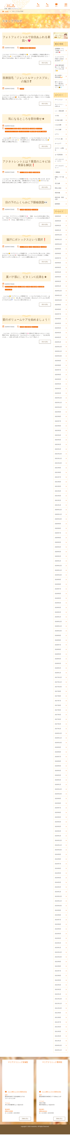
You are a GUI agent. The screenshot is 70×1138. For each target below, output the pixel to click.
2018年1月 (58, 675)
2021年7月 (58, 478)
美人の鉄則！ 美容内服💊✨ (59, 76)
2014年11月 (58, 848)
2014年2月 (58, 890)
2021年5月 (58, 488)
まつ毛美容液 (59, 155)
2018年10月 (58, 633)
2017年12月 (58, 679)
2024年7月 (58, 315)
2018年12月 (58, 623)
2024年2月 (58, 338)
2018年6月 (58, 651)
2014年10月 (58, 852)
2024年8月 (58, 310)
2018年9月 (58, 637)
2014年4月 (58, 880)
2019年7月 (58, 590)
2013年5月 (58, 932)
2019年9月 (58, 581)
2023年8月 (58, 366)
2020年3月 (58, 553)
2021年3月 (58, 497)
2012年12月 (58, 955)
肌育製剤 (57, 204)
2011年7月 (58, 1025)
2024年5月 (58, 324)
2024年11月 (58, 296)
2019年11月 (58, 572)
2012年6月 (58, 979)
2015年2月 (58, 834)
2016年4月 (58, 773)
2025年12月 (58, 235)
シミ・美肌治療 (24, 47)
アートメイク (59, 100)
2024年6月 (58, 319)
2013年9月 (58, 913)
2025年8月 (58, 254)
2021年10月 (58, 464)
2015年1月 (58, 838)
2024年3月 (58, 333)
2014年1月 (58, 894)
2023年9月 (58, 361)
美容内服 (57, 193)
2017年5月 (58, 712)
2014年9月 (58, 857)
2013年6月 (58, 927)
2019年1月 (58, 618)
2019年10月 (58, 576)
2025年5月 (58, 268)
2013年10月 (58, 908)
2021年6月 (58, 483)
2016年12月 (58, 735)
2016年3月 (58, 777)
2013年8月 (58, 918)
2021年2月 (58, 502)
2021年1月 (58, 506)
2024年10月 (58, 301)
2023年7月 (58, 371)
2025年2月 (58, 282)
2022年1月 (58, 450)
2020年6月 (58, 539)
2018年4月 (58, 661)
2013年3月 (58, 941)
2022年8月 (58, 417)
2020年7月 (58, 534)
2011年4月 (58, 1030)
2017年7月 (58, 703)
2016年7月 (58, 759)
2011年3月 (58, 1035)
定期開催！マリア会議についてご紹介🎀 (59, 50)
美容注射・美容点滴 (41, 131)
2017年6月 (58, 707)
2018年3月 (58, 665)
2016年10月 (58, 745)
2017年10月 (58, 689)
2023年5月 (58, 380)
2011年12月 (58, 1002)
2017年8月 (58, 698)
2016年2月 (58, 782)
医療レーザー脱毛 (59, 178)
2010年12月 (58, 1049)
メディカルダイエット (24, 131)
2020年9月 (58, 525)
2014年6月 (58, 871)
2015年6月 (58, 815)
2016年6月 (58, 763)
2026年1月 (58, 230)
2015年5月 (58, 820)
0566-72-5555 (9, 1114)
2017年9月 (58, 693)
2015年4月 (58, 824)
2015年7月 (58, 810)
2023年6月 (58, 375)
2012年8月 (58, 969)
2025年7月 (58, 258)
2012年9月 (58, 964)
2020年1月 (58, 562)
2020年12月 (58, 511)
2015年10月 (58, 796)
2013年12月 (58, 899)
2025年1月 (58, 287)
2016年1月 (58, 787)
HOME (7, 11)
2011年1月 (58, 1044)
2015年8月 (58, 805)
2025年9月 (58, 249)
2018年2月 (58, 670)
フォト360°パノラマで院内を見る (17, 1095)
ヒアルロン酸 (8, 289)
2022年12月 (58, 399)
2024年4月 (58, 329)
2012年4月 (58, 988)
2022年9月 (58, 413)
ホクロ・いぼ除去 (59, 149)
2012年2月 (58, 993)
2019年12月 (58, 567)
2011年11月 (58, 1007)
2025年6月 (58, 263)
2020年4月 (58, 548)
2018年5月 (58, 656)
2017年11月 (58, 684)
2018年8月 (58, 642)
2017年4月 (58, 717)
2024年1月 (58, 343)
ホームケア (39, 128)
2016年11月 (58, 740)
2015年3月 (58, 829)
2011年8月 (58, 1021)
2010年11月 (58, 1053)
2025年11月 (58, 240)
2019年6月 (58, 595)
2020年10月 (58, 520)
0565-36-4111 (43, 1114)
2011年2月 (58, 1039)
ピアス (57, 134)
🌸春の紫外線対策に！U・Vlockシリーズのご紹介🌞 (59, 68)
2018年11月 (58, 628)
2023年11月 (58, 352)
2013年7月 (58, 922)
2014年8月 (58, 862)
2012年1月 (58, 997)
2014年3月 (58, 885)
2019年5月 (58, 600)
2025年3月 (58, 277)
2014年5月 (58, 876)
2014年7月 (58, 866)
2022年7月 (58, 422)
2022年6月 (58, 427)
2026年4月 (58, 216)
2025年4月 (58, 272)
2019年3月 (58, 609)
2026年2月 (58, 226)
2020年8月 (58, 530)
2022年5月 (58, 431)
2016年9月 (58, 749)
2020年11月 (58, 516)
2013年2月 (58, 946)
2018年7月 (58, 647)
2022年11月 (58, 403)
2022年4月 (58, 436)
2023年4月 (58, 385)
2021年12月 (58, 455)
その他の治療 (32, 47)
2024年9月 (58, 305)
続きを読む (45, 62)
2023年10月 (58, 357)
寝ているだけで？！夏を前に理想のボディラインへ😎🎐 (59, 84)
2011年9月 (58, 1016)
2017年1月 (58, 731)
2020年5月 (58, 544)
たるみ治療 (32, 128)
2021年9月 (58, 469)
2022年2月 (58, 445)
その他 (22, 88)
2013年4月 (58, 936)
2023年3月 (58, 389)
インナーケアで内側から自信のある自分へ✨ (59, 58)
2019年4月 (58, 604)
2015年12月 (58, 791)
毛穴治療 (57, 184)
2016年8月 (58, 754)
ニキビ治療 (58, 129)
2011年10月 (58, 1011)
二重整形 (57, 172)
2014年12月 (58, 843)
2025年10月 (58, 244)
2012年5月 (58, 983)
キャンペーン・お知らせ (10, 128)
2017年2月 (58, 726)
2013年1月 (58, 950)
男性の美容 (33, 131)
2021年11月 (58, 459)
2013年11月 (58, 904)
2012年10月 (58, 960)
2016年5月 (58, 768)
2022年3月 (58, 441)
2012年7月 (58, 974)
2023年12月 (58, 347)
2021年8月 (58, 473)
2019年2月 (58, 614)
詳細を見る (25, 1122)
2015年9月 (58, 801)
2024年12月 (58, 291)
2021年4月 (58, 492)
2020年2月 (58, 558)
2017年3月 (58, 721)
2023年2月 (58, 394)
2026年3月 (58, 221)
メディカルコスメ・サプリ (11, 131)
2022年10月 (58, 408)
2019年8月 (58, 586)
